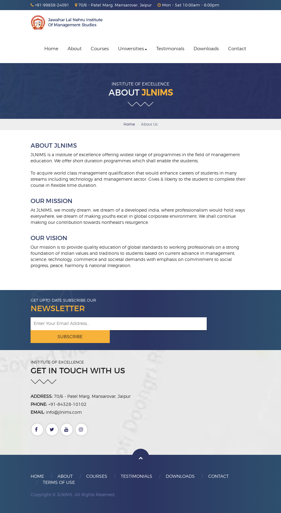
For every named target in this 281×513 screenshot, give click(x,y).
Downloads (206, 48)
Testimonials (170, 48)
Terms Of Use (59, 482)
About (75, 48)
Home (51, 48)
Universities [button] (132, 48)
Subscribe (70, 336)
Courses (100, 48)
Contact (237, 48)
